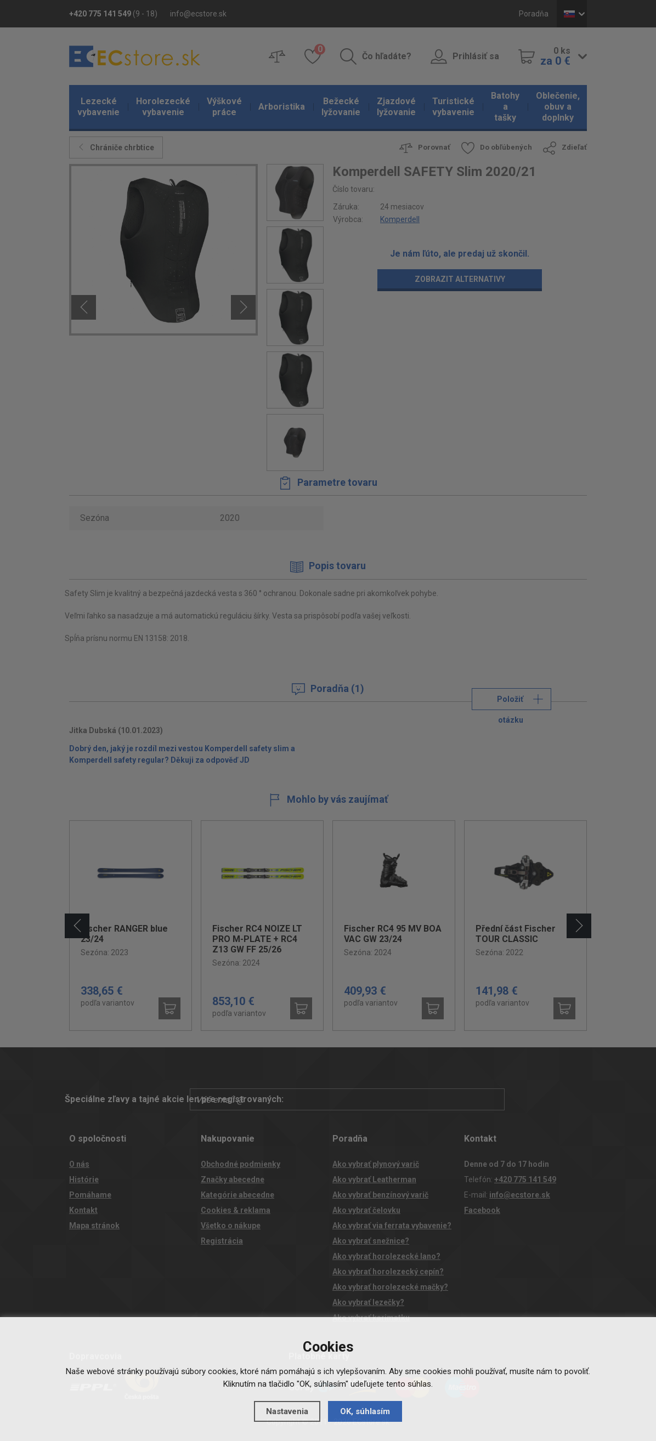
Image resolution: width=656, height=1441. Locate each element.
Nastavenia (287, 1411)
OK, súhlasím (365, 1411)
